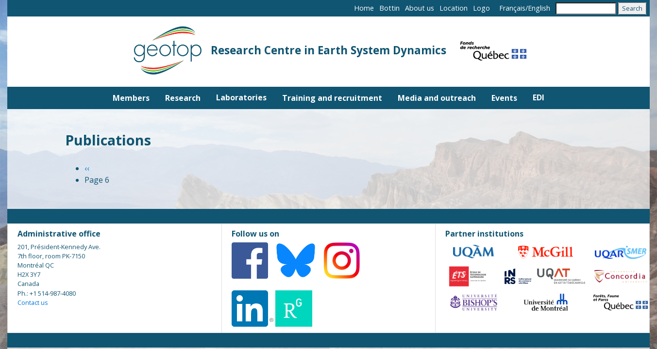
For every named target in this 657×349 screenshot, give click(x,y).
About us (419, 8)
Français (512, 8)
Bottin (389, 8)
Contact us (32, 302)
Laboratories (241, 97)
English (539, 8)
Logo (481, 8)
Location (453, 8)
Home (364, 8)
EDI (538, 97)
